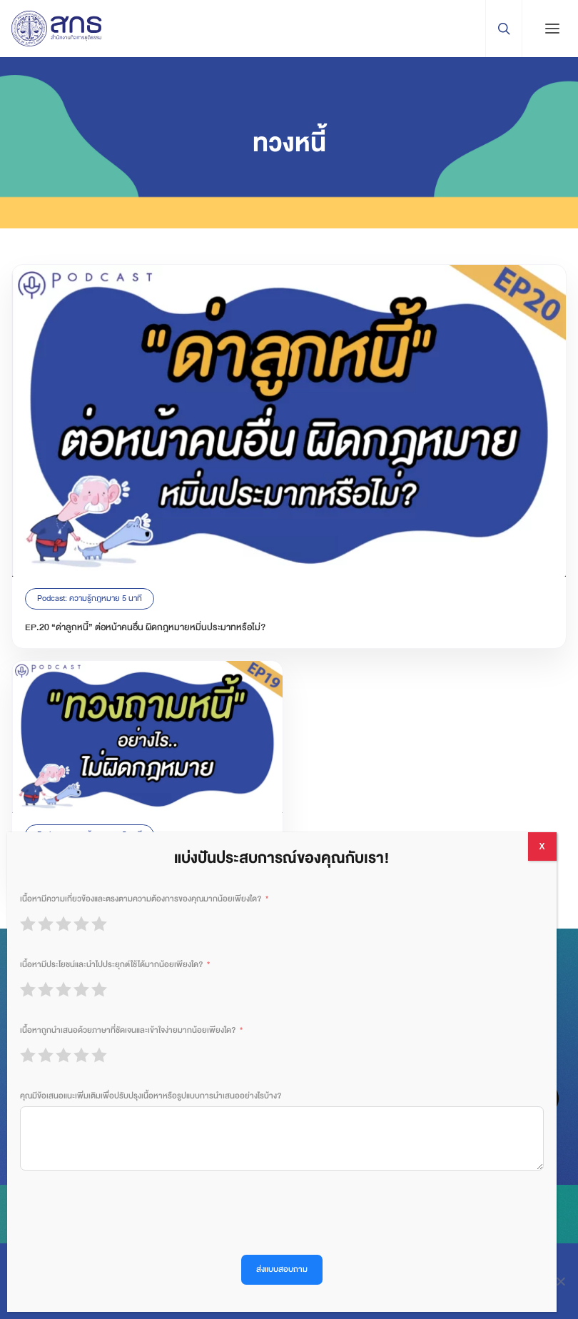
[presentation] (128, 1212)
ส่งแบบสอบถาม (282, 1269)
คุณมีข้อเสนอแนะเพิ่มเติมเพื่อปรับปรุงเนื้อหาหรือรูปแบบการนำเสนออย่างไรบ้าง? (150, 1096)
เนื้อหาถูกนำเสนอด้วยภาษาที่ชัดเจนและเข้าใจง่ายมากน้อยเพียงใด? (127, 1030)
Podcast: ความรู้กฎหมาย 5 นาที (89, 598)
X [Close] (541, 846)
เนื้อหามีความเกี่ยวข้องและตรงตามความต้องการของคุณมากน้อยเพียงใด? (140, 899)
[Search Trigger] (503, 28)
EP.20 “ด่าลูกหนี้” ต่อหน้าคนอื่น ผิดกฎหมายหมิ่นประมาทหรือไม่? (145, 627)
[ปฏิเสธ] (560, 1281)
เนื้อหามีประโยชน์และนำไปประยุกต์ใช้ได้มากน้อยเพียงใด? (111, 964)
